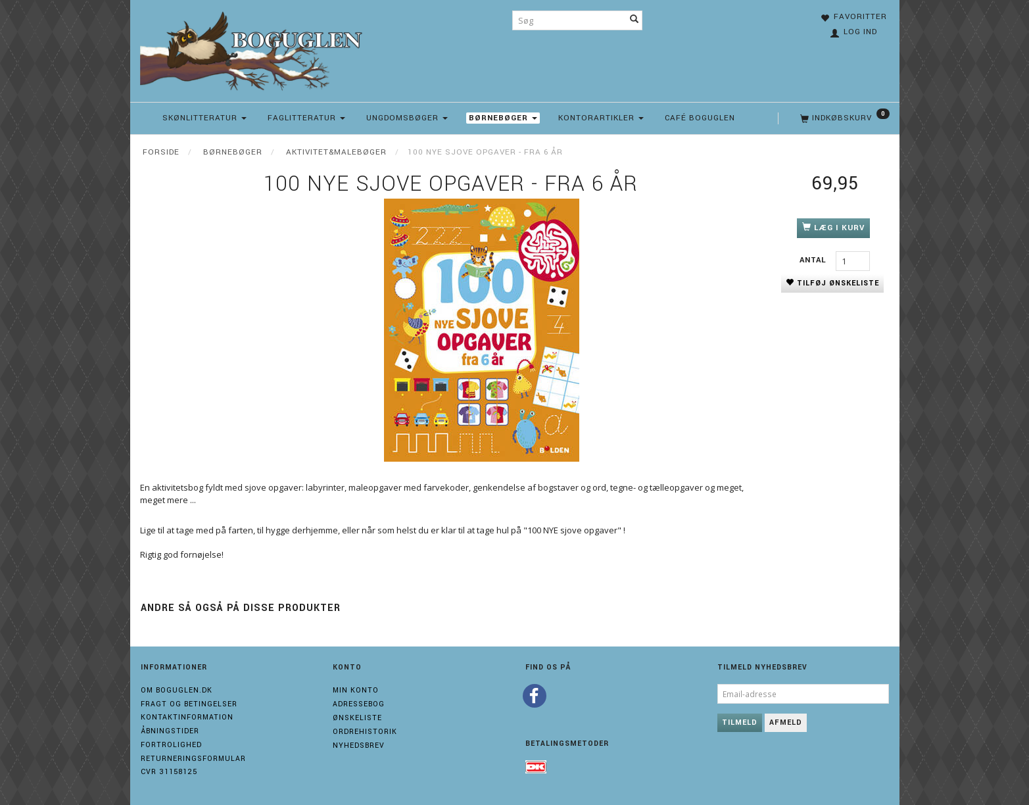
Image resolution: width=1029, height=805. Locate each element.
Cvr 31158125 (169, 772)
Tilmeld (739, 722)
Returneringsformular (193, 759)
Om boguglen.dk (176, 690)
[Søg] (634, 20)
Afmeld (785, 722)
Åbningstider (170, 731)
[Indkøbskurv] (844, 118)
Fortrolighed (171, 745)
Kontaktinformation (187, 717)
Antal (814, 260)
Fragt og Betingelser (189, 704)
